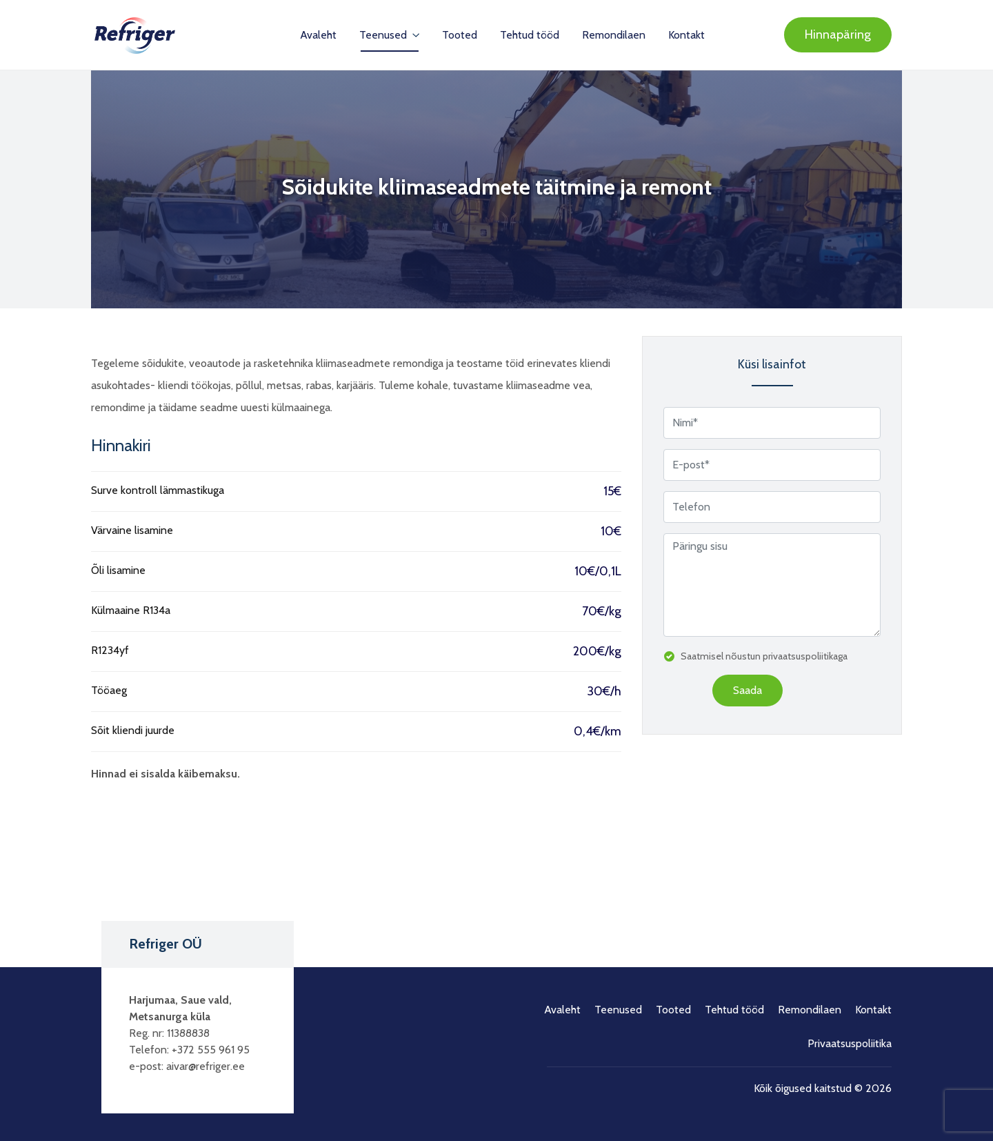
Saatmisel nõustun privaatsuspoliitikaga (764, 656)
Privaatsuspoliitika (850, 1043)
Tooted (459, 34)
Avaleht (318, 34)
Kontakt (686, 34)
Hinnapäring (838, 34)
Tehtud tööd (529, 34)
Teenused (384, 34)
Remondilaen (613, 34)
